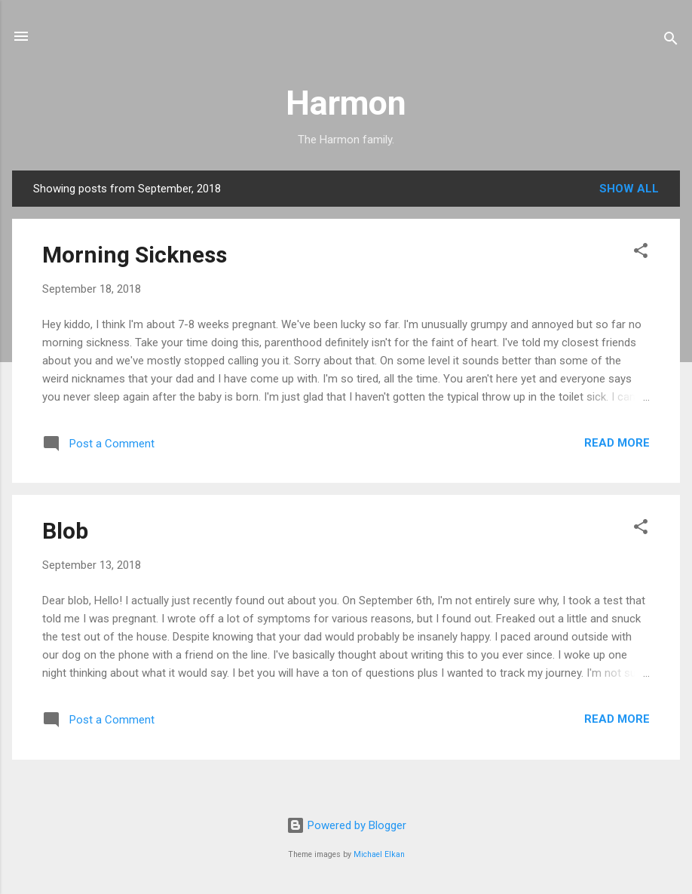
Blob (65, 531)
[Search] (671, 41)
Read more (617, 443)
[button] (641, 253)
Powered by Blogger (346, 825)
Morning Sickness (134, 254)
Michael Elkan (379, 854)
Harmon (346, 103)
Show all (629, 188)
